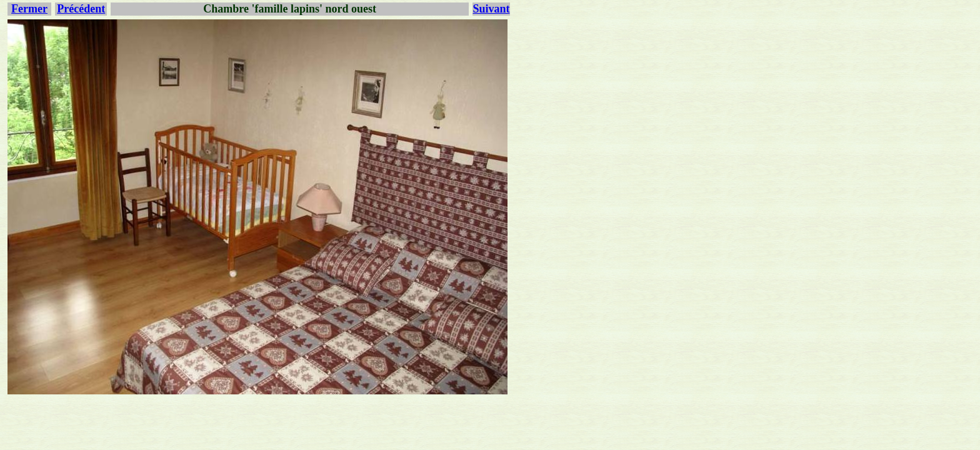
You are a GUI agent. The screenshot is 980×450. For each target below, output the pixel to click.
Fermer (29, 8)
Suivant (490, 8)
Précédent (81, 8)
